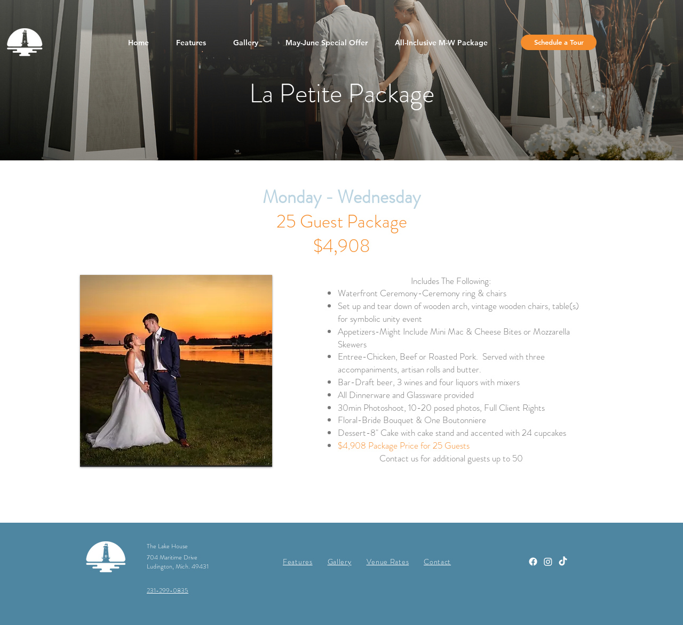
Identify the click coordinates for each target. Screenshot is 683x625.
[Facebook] (533, 561)
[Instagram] (548, 561)
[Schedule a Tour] (559, 42)
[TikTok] (563, 561)
